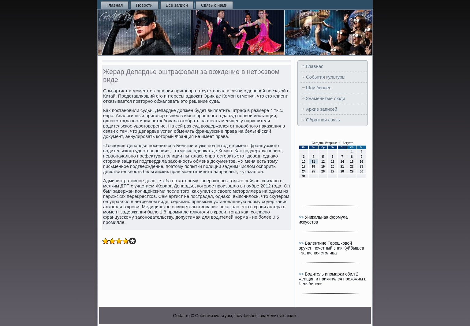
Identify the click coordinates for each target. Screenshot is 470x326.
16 (361, 161)
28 (342, 171)
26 (323, 171)
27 (332, 171)
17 (303, 166)
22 (351, 166)
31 (303, 176)
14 (342, 161)
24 (303, 171)
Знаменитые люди (325, 98)
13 (332, 161)
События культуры (325, 77)
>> (302, 217)
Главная (114, 5)
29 (351, 171)
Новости (144, 5)
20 (332, 166)
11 (313, 161)
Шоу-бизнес (318, 87)
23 (361, 166)
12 (323, 161)
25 (313, 171)
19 (323, 166)
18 (313, 166)
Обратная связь (323, 119)
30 (361, 171)
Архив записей (321, 109)
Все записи (177, 5)
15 (351, 161)
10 (303, 161)
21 (342, 166)
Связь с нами (214, 5)
